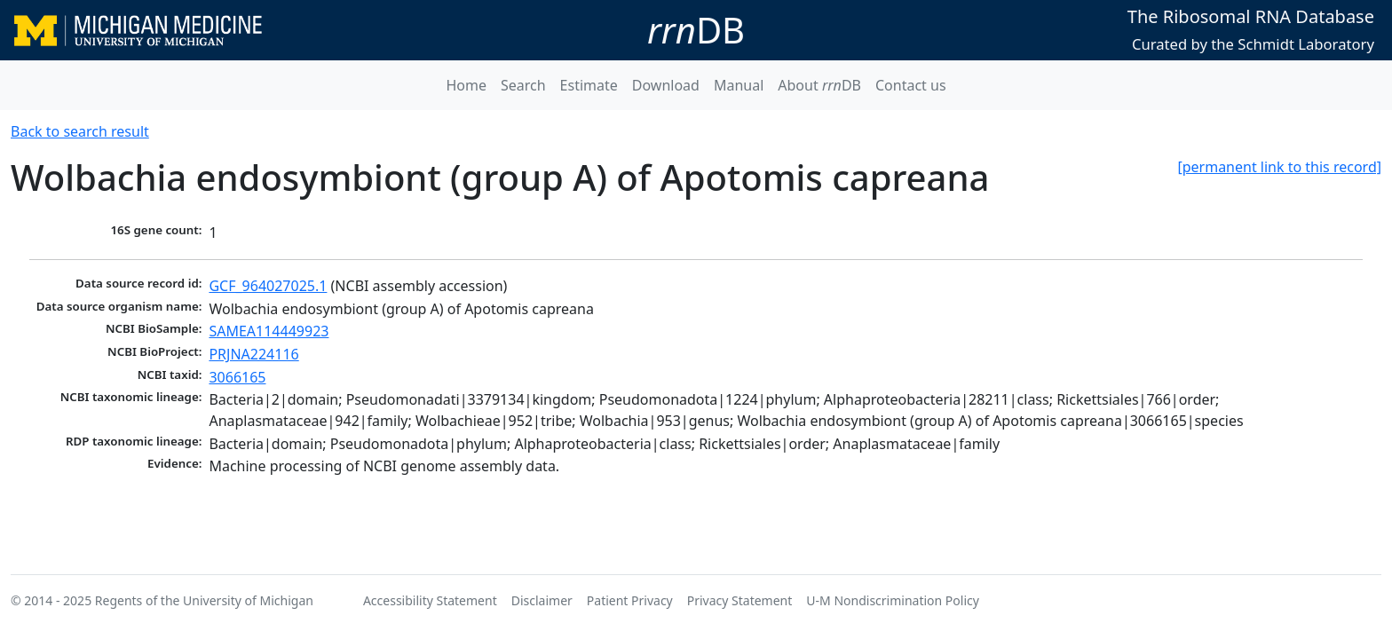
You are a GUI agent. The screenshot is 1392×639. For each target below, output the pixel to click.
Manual (738, 85)
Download (666, 85)
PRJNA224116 (253, 354)
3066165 (237, 377)
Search (523, 85)
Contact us (910, 85)
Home (466, 85)
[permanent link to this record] (1279, 167)
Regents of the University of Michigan (204, 600)
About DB (819, 85)
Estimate (589, 85)
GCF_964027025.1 (268, 286)
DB (696, 29)
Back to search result (80, 131)
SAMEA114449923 (268, 331)
